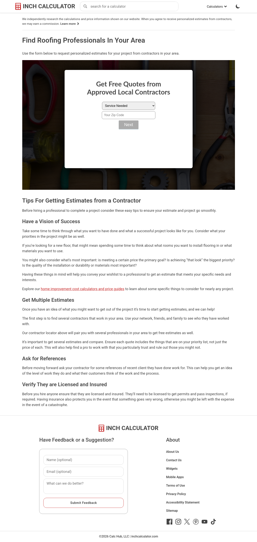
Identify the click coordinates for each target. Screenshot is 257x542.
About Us (172, 452)
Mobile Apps (175, 477)
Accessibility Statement (182, 502)
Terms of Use (175, 485)
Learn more (70, 24)
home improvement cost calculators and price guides (82, 289)
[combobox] (134, 6)
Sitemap (172, 511)
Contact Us (174, 460)
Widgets (172, 468)
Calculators (217, 6)
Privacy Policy (176, 494)
